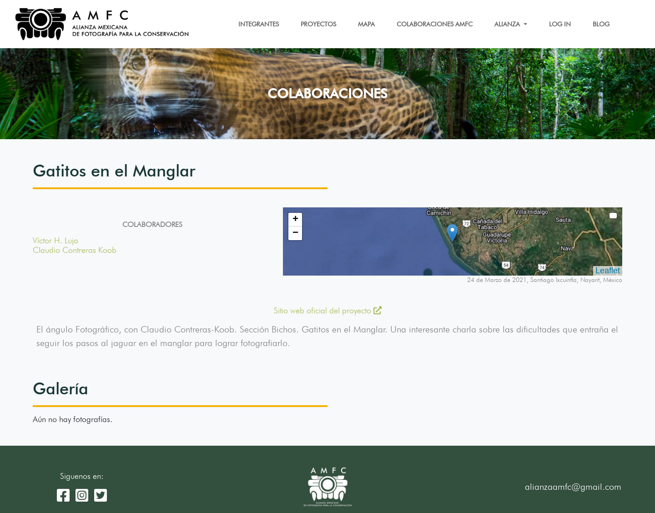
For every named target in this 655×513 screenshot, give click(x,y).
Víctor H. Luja (55, 240)
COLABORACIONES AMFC (435, 24)
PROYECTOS (318, 24)
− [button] (295, 233)
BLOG (601, 24)
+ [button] (295, 219)
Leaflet (607, 270)
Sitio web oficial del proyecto (328, 310)
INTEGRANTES (258, 24)
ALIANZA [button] (508, 24)
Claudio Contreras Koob (74, 250)
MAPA (366, 24)
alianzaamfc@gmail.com (573, 486)
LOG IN (560, 24)
